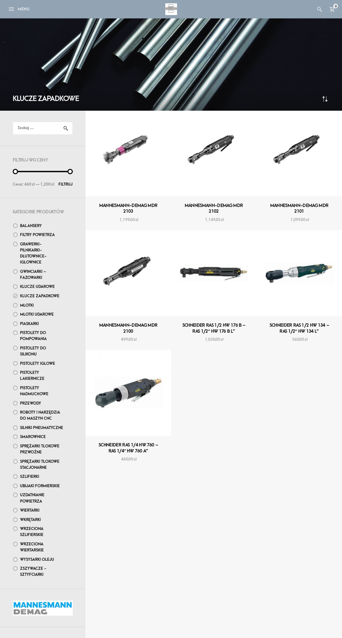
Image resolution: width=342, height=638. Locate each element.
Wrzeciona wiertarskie (32, 547)
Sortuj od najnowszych (325, 99)
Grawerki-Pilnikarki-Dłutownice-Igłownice (33, 253)
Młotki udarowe (37, 314)
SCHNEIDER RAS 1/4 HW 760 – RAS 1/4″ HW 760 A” (128, 447)
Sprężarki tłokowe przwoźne (39, 449)
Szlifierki (29, 476)
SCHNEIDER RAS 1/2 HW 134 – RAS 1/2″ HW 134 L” (299, 328)
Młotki (27, 305)
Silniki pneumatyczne (41, 428)
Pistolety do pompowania (33, 336)
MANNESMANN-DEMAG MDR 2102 (214, 208)
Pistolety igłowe (37, 363)
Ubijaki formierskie (40, 486)
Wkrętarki (30, 520)
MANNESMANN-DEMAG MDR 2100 (128, 328)
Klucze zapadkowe (39, 296)
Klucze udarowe (37, 287)
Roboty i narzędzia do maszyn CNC (40, 415)
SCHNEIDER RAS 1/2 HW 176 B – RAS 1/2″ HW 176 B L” (213, 328)
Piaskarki (29, 324)
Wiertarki (29, 510)
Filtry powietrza (37, 235)
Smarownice (33, 437)
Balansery (31, 226)
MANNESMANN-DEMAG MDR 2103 (128, 208)
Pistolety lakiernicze (32, 375)
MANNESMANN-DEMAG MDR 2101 (299, 208)
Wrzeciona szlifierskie (31, 532)
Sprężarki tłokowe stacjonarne (39, 464)
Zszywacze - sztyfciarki (33, 571)
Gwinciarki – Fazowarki (33, 275)
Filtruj (65, 184)
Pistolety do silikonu (33, 351)
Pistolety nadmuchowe (34, 391)
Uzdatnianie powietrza (32, 498)
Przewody (30, 403)
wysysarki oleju (37, 559)
